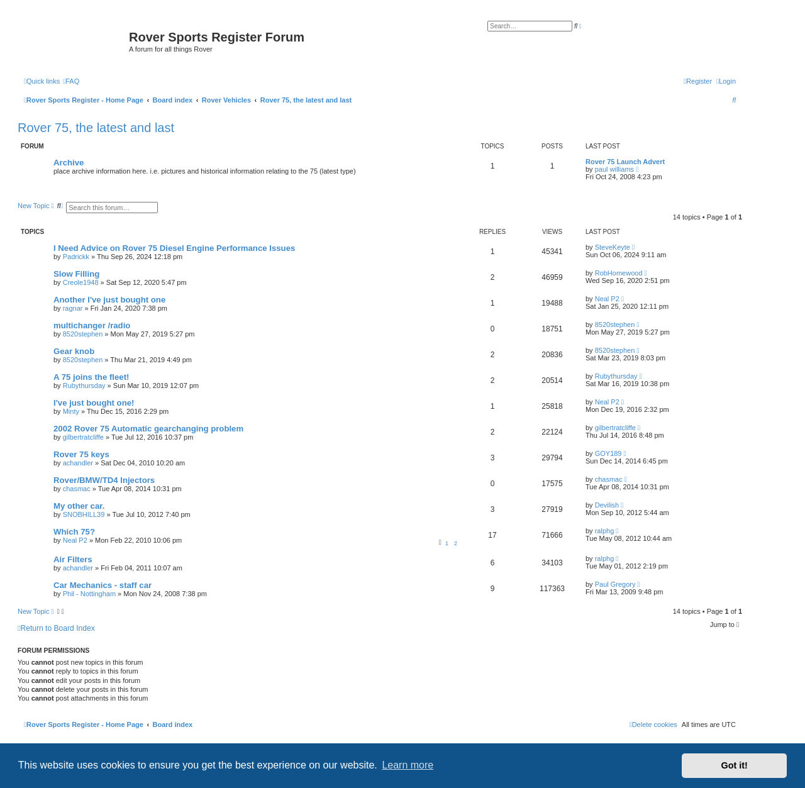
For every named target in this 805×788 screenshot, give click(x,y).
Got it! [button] (734, 765)
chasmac (77, 488)
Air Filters (72, 559)
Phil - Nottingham (89, 593)
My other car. (78, 506)
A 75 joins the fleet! (91, 377)
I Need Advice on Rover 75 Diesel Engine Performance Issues (174, 248)
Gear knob (73, 351)
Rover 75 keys (81, 454)
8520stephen (83, 334)
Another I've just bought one (109, 299)
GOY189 (608, 453)
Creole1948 (81, 282)
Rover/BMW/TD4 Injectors (104, 480)
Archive (68, 162)
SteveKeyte (612, 247)
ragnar (73, 308)
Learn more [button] (407, 765)
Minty (71, 411)
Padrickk (76, 256)
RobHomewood (619, 273)
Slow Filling (76, 274)
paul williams (614, 169)
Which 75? (74, 531)
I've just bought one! (93, 403)
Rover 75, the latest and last (96, 128)
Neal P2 (607, 298)
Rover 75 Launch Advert (625, 161)
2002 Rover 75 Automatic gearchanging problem (148, 428)
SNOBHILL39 (84, 514)
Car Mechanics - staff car (102, 585)
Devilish (607, 505)
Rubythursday (84, 385)
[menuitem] (71, 81)
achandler (78, 463)
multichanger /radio (91, 325)
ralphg (604, 531)
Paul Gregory (615, 584)
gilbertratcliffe (83, 437)
